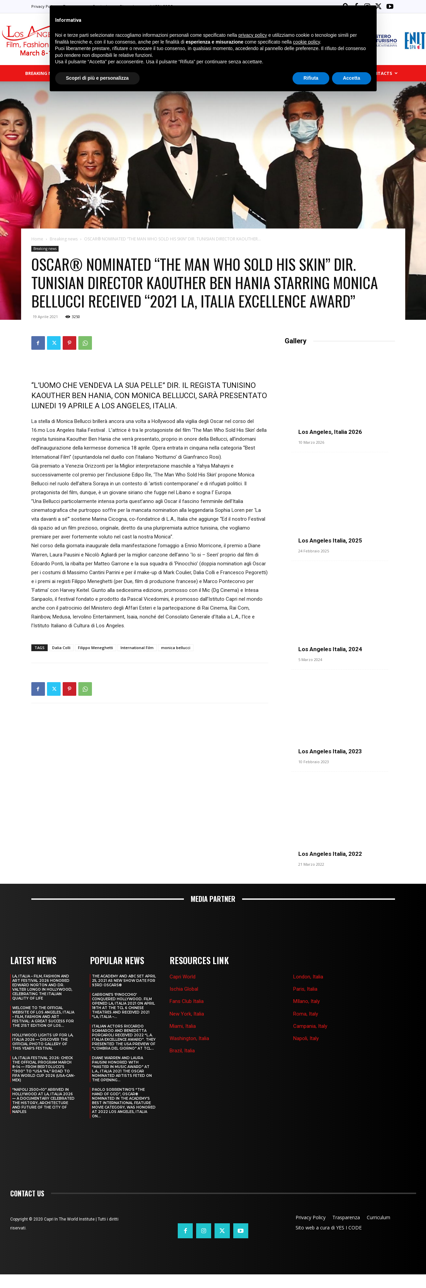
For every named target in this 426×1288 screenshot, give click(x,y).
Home (37, 239)
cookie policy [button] (306, 42)
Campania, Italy (310, 1039)
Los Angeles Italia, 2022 (330, 867)
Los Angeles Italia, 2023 (330, 758)
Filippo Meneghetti (95, 648)
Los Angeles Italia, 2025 (330, 541)
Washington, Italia (189, 1052)
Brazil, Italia (182, 1064)
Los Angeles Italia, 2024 (330, 649)
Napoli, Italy (306, 1052)
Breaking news (64, 239)
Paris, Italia (305, 1003)
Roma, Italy (305, 1027)
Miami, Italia (183, 1039)
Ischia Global (184, 1003)
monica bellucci (175, 648)
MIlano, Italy (306, 1015)
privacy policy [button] (252, 35)
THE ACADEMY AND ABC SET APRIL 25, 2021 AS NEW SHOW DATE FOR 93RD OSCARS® (124, 994)
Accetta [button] (351, 78)
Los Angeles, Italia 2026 (330, 432)
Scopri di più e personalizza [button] (97, 78)
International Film (137, 648)
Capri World (182, 990)
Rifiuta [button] (310, 78)
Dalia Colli (61, 648)
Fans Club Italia (187, 1015)
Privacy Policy (44, 6)
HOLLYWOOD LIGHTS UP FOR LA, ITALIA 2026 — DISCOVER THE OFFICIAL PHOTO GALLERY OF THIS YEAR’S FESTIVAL (42, 1055)
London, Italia (308, 990)
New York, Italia (187, 1027)
